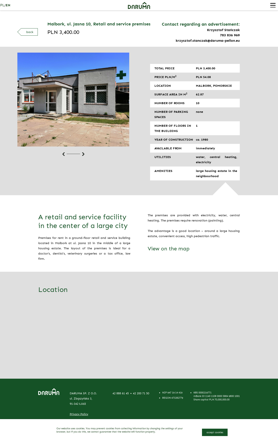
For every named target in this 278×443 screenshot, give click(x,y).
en (8, 5)
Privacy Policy (79, 414)
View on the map (169, 249)
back (29, 32)
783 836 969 (230, 35)
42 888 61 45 (121, 393)
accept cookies (215, 432)
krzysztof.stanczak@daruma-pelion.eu (208, 40)
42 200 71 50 (141, 393)
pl (2, 5)
